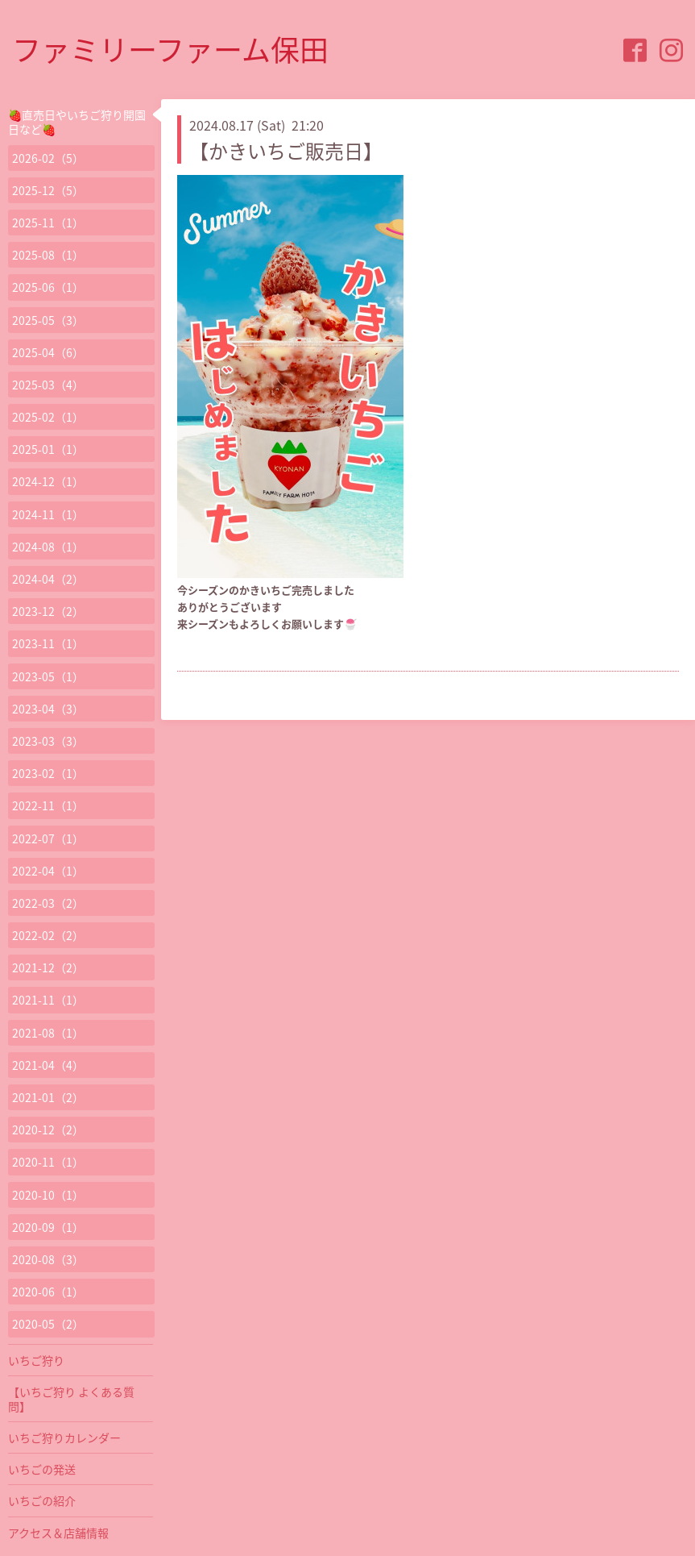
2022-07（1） (48, 838)
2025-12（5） (48, 190)
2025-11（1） (48, 222)
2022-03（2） (48, 903)
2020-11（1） (48, 1162)
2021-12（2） (48, 967)
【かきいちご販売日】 (286, 150)
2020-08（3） (48, 1259)
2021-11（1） (48, 1000)
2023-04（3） (48, 709)
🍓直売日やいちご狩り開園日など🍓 (77, 121)
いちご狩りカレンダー (64, 1437)
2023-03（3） (48, 741)
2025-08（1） (48, 255)
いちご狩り (36, 1360)
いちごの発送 (42, 1469)
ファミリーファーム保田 (170, 49)
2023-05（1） (48, 676)
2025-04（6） (48, 352)
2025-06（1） (48, 287)
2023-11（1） (48, 643)
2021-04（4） (48, 1065)
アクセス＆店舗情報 (58, 1533)
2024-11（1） (48, 514)
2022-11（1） (48, 805)
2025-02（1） (48, 417)
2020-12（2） (48, 1129)
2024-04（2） (48, 579)
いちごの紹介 (42, 1500)
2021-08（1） (48, 1033)
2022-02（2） (48, 935)
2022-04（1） (48, 871)
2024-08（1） (48, 547)
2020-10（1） (48, 1195)
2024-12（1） (48, 481)
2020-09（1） (48, 1227)
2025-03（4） (48, 385)
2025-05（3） (48, 320)
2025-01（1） (48, 449)
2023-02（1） (48, 773)
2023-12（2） (48, 611)
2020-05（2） (48, 1324)
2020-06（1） (48, 1291)
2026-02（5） (48, 158)
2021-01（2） (48, 1097)
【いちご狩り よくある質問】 (71, 1398)
